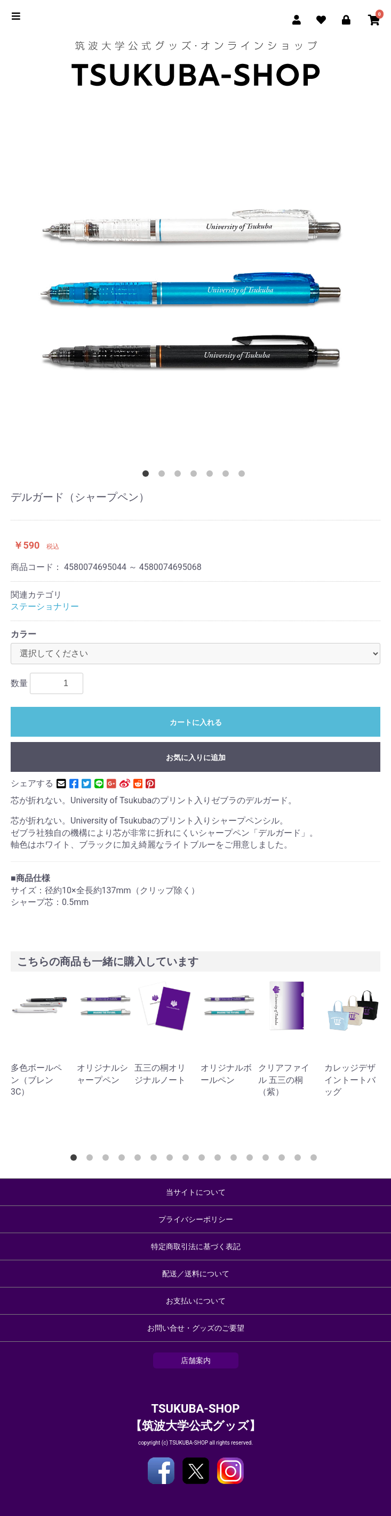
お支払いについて (196, 1301)
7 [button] (243, 475)
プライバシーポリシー (195, 1219)
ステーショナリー (45, 606)
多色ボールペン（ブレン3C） (36, 1080)
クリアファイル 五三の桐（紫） (283, 1080)
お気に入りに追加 (196, 757)
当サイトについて (196, 1192)
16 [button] (315, 1159)
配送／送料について (195, 1273)
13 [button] (267, 1159)
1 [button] (147, 475)
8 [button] (187, 1159)
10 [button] (219, 1159)
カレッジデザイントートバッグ (350, 1080)
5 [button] (211, 475)
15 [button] (299, 1159)
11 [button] (235, 1159)
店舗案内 (196, 1360)
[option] (195, 288)
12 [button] (251, 1159)
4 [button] (195, 475)
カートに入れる (196, 722)
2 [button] (163, 475)
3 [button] (179, 475)
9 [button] (203, 1159)
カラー (23, 634)
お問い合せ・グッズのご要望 (195, 1328)
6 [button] (227, 475)
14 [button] (283, 1159)
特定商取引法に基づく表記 (196, 1246)
